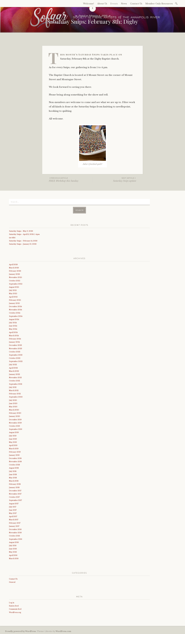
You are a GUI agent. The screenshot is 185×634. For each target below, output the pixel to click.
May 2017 (13, 513)
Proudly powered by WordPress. (20, 631)
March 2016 (13, 558)
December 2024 (15, 306)
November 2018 (15, 462)
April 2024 (13, 332)
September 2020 (16, 397)
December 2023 (15, 345)
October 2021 (14, 381)
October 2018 (14, 465)
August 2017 (13, 504)
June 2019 (13, 439)
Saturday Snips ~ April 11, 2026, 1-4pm (24, 234)
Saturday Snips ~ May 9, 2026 (21, 231)
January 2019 (14, 455)
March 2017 (13, 520)
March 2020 (14, 410)
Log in (11, 603)
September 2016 (15, 539)
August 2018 (14, 468)
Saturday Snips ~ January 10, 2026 (22, 244)
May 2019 (13, 442)
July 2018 (12, 471)
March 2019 (13, 449)
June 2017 (13, 510)
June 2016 (13, 549)
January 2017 (14, 526)
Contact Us (136, 3)
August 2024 (14, 319)
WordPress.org (15, 612)
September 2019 (15, 429)
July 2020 (13, 400)
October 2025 (14, 281)
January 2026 (14, 274)
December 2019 (15, 420)
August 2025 (14, 287)
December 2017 (15, 491)
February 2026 (15, 271)
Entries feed (13, 606)
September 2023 (15, 355)
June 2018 (13, 474)
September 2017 (15, 500)
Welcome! (88, 3)
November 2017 (15, 494)
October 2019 (14, 426)
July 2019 (12, 436)
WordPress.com (63, 631)
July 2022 (13, 365)
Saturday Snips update (114, 179)
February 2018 (15, 484)
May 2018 (13, 478)
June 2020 (13, 403)
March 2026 (14, 268)
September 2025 (15, 284)
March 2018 (13, 481)
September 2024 (15, 316)
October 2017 (14, 497)
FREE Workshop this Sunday (70, 179)
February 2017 (14, 523)
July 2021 (12, 387)
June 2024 (13, 326)
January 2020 (14, 416)
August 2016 (14, 542)
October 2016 (14, 536)
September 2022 (15, 361)
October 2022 (14, 358)
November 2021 (15, 378)
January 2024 (14, 342)
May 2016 (13, 552)
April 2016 (13, 555)
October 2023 (14, 352)
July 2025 (13, 290)
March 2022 (14, 371)
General (12, 582)
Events (114, 3)
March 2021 (13, 390)
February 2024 (15, 339)
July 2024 (13, 323)
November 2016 (15, 533)
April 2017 (13, 516)
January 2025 (14, 303)
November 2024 (15, 310)
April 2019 (13, 445)
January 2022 (14, 374)
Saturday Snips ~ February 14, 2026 (23, 241)
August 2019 (14, 432)
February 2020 (15, 413)
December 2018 (15, 458)
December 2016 (15, 529)
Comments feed (15, 609)
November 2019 (15, 423)
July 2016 (12, 546)
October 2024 (14, 313)
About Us (102, 3)
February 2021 (15, 394)
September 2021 (15, 384)
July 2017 (12, 507)
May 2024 (13, 329)
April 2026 (13, 265)
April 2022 (13, 368)
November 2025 (15, 277)
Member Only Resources (159, 3)
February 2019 (15, 452)
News (124, 3)
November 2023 (15, 349)
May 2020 (13, 407)
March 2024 (14, 336)
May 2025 (13, 293)
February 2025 (15, 300)
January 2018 (14, 487)
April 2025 (13, 297)
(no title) (12, 238)
